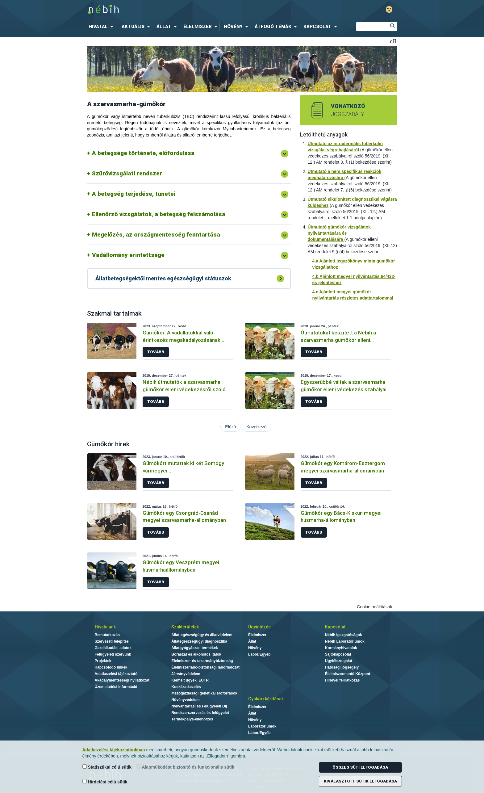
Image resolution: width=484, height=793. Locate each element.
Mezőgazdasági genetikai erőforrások (204, 693)
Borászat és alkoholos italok (196, 654)
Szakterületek (185, 626)
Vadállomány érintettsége (128, 254)
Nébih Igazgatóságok (343, 635)
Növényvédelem (185, 700)
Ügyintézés (259, 626)
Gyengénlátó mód (389, 9)
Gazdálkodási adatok (113, 648)
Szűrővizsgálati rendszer (127, 173)
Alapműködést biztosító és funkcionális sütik (185, 767)
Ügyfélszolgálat (338, 661)
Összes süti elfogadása (360, 767)
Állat (252, 641)
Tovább (155, 352)
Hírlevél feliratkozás (342, 680)
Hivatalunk (105, 626)
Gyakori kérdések (266, 698)
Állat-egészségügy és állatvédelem (201, 635)
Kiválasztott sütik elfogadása (360, 781)
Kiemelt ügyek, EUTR (190, 680)
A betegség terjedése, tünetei (133, 193)
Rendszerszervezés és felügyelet (200, 713)
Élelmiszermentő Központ (347, 674)
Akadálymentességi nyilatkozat (122, 680)
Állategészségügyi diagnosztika (199, 641)
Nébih (176, 9)
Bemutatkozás (107, 635)
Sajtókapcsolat (338, 654)
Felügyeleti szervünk (113, 654)
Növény (254, 648)
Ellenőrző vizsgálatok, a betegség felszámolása (158, 214)
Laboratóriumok (262, 726)
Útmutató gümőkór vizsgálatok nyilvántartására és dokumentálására (339, 233)
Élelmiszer (257, 635)
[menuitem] (102, 26)
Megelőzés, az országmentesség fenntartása (156, 234)
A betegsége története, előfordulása (143, 153)
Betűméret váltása (393, 41)
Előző (230, 426)
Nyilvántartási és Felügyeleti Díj (199, 706)
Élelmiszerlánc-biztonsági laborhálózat (205, 667)
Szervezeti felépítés (112, 641)
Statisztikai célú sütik (107, 767)
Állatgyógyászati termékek (194, 648)
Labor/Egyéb (259, 654)
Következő (256, 426)
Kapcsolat (335, 626)
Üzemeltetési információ (116, 687)
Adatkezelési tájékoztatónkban (113, 749)
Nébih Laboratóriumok (345, 641)
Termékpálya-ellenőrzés (192, 719)
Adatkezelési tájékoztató (116, 674)
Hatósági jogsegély (342, 667)
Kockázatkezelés (186, 687)
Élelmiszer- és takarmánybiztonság (202, 661)
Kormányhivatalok (341, 648)
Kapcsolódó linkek (111, 667)
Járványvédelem (185, 674)
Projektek (103, 661)
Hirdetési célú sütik (104, 781)
